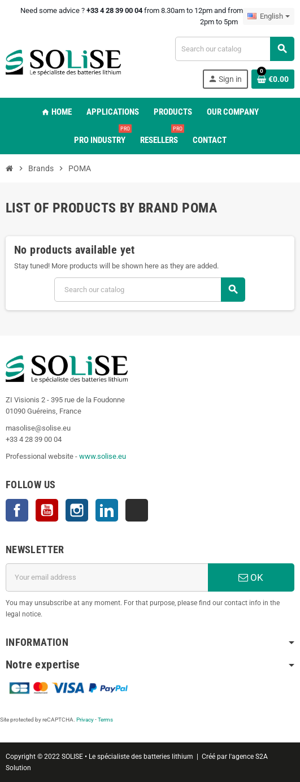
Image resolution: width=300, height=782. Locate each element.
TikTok (136, 510)
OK (250, 577)
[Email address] (107, 577)
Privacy (85, 719)
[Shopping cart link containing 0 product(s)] (272, 79)
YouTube (47, 510)
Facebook (17, 510)
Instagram (77, 510)
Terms (105, 719)
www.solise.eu (102, 456)
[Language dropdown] (268, 16)
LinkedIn (106, 510)
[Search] (234, 49)
